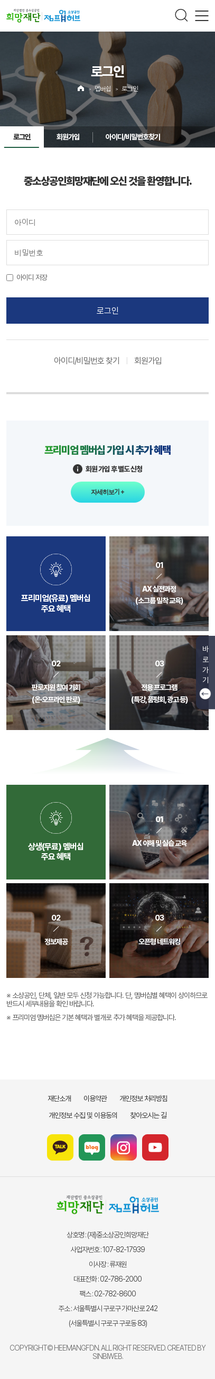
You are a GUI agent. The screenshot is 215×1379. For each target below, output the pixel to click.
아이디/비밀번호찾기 (133, 137)
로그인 (129, 89)
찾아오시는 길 (148, 1115)
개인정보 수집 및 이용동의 (83, 1115)
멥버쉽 (103, 89)
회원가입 (68, 137)
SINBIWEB (107, 1356)
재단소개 (59, 1098)
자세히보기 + (107, 492)
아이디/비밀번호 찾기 (86, 361)
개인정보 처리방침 (143, 1098)
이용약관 (95, 1098)
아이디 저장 (31, 277)
